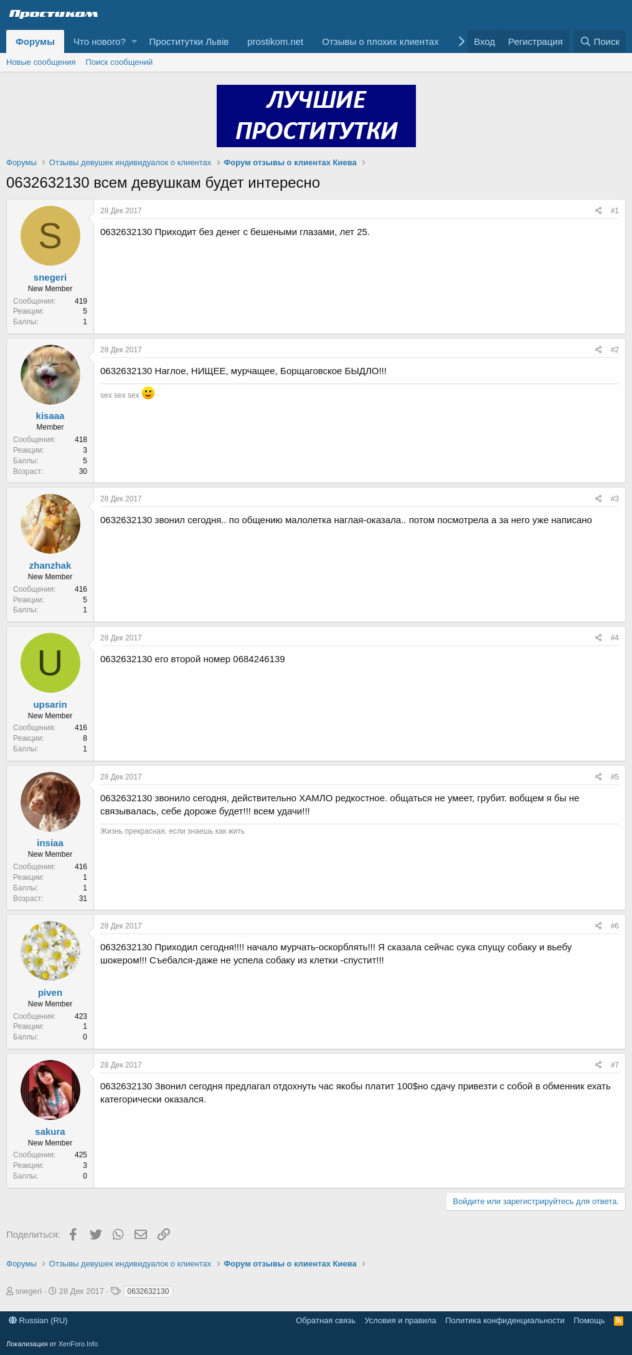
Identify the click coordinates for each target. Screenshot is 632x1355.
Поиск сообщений (119, 62)
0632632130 (148, 1291)
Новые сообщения (41, 62)
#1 (615, 210)
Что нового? (99, 41)
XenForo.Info (78, 1344)
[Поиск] (599, 41)
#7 (615, 1065)
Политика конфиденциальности (505, 1320)
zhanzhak (50, 565)
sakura (50, 1131)
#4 (615, 638)
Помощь (589, 1320)
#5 (615, 777)
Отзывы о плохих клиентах (380, 41)
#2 (615, 349)
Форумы (35, 41)
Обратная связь (326, 1320)
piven (50, 992)
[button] (134, 41)
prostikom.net (275, 41)
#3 (615, 498)
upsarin (50, 704)
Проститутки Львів (189, 41)
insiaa (50, 842)
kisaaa (50, 415)
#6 (615, 926)
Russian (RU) (38, 1320)
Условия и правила (400, 1320)
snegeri (50, 277)
